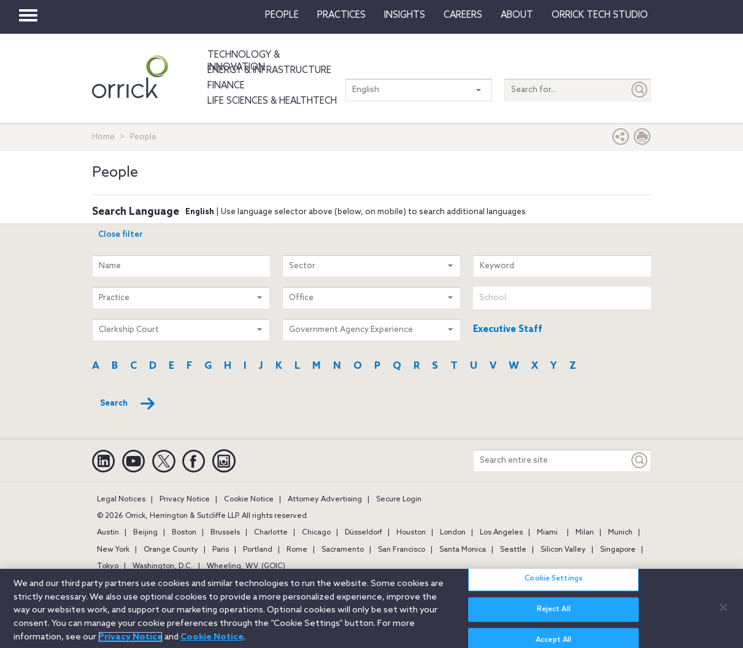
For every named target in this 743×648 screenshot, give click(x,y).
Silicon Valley (563, 550)
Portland (257, 550)
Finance (226, 85)
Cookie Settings (553, 584)
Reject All (554, 616)
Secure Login (399, 499)
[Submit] (640, 90)
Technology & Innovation (243, 61)
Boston (184, 532)
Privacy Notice (185, 499)
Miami (547, 532)
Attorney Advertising (325, 499)
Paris (220, 550)
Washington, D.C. (163, 566)
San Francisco (401, 550)
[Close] (723, 613)
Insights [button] (404, 15)
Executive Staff (507, 329)
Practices (341, 15)
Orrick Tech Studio (600, 15)
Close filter (120, 234)
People (282, 15)
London (453, 532)
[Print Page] (642, 139)
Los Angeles (501, 532)
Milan (585, 532)
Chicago (316, 532)
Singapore (618, 550)
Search (128, 404)
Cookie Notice (249, 499)
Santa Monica (462, 550)
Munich (620, 532)
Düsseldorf (363, 532)
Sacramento (342, 550)
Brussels (225, 532)
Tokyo (107, 566)
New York (113, 550)
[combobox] (562, 298)
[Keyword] (640, 460)
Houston (411, 532)
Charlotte (271, 532)
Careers (463, 15)
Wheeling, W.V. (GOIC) (246, 566)
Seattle (513, 550)
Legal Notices (121, 499)
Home (103, 137)
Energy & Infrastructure (269, 70)
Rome (297, 550)
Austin (108, 532)
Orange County (171, 550)
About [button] (517, 15)
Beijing (145, 532)
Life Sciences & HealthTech (272, 101)
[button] (620, 139)
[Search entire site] (551, 460)
